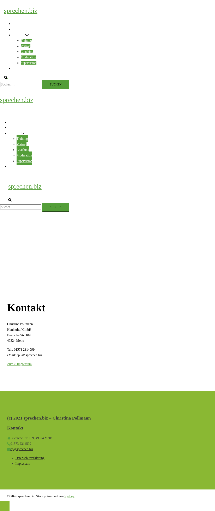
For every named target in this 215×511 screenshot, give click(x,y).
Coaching (27, 51)
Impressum (23, 463)
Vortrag (26, 46)
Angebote (18, 35)
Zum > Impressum (19, 364)
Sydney (69, 496)
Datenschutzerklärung (30, 458)
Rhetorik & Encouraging (28, 29)
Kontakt (17, 68)
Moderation (28, 57)
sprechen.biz (20, 10)
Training (26, 40)
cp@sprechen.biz (22, 449)
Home (16, 23)
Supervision (28, 63)
